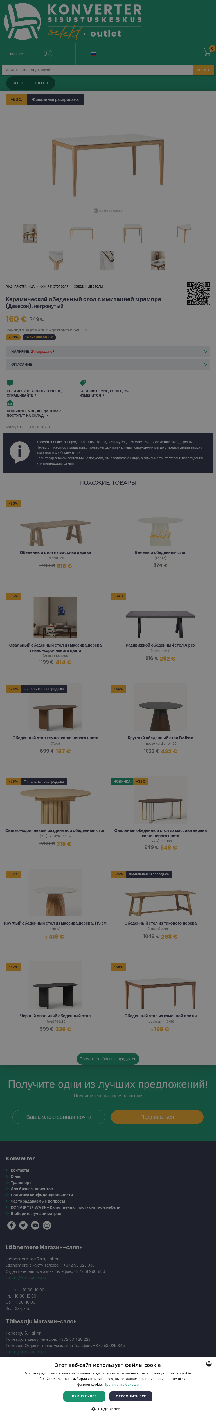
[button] (108, 1408)
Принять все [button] (84, 1396)
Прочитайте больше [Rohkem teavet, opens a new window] (121, 1384)
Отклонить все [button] (131, 1396)
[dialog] (108, 709)
